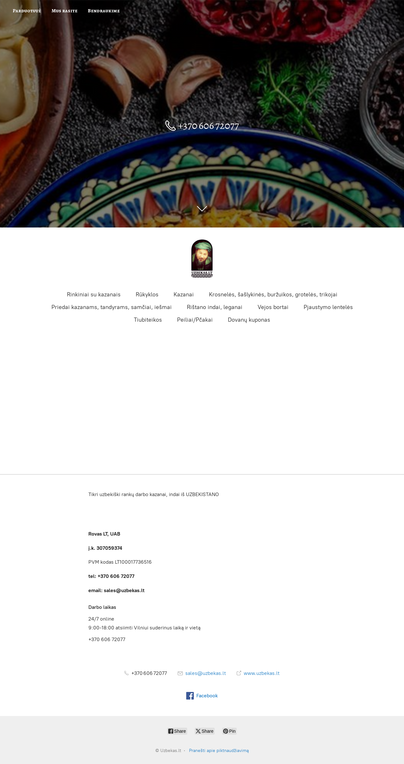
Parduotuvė (27, 10)
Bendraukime (104, 10)
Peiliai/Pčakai (195, 319)
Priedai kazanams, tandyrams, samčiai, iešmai (111, 307)
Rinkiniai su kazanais (94, 294)
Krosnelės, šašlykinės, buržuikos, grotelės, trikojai (273, 294)
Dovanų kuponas (249, 319)
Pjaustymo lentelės (328, 307)
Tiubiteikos (148, 319)
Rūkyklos (147, 294)
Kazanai (184, 294)
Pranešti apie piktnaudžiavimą (219, 750)
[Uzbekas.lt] (202, 258)
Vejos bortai (273, 307)
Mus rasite (64, 10)
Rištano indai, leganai (214, 307)
